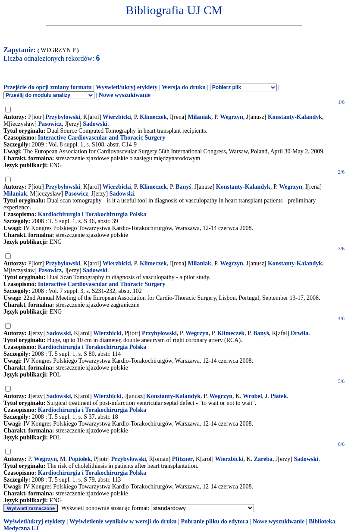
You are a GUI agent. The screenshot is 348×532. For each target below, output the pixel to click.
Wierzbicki (117, 117)
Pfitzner (182, 459)
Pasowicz (49, 124)
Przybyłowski (62, 187)
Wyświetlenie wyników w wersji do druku (123, 521)
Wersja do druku (184, 87)
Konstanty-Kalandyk (295, 117)
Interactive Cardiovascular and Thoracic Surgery (102, 137)
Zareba (263, 459)
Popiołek (80, 459)
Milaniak (199, 117)
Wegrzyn (231, 117)
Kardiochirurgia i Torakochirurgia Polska (92, 214)
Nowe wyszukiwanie (124, 95)
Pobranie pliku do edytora (214, 521)
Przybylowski (62, 117)
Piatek (278, 396)
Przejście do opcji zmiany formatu (47, 87)
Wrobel (252, 396)
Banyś (183, 187)
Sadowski (95, 124)
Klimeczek (153, 117)
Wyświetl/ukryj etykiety (126, 87)
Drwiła (299, 333)
